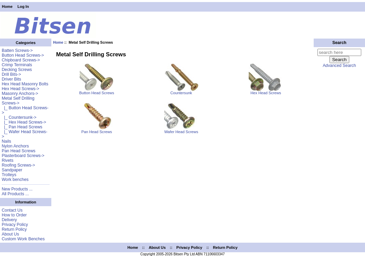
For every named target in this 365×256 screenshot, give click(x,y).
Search (339, 42)
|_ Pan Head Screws (22, 127)
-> (18, 100)
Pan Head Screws (19, 150)
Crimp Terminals (17, 64)
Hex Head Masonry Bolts (25, 84)
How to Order (14, 215)
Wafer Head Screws (181, 130)
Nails (6, 141)
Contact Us (12, 210)
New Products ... (17, 189)
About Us (10, 234)
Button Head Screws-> (23, 55)
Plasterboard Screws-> (23, 155)
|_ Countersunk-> (19, 117)
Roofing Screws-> (18, 165)
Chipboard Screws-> (21, 60)
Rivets (7, 160)
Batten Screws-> (17, 50)
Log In (23, 6)
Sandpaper (12, 170)
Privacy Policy (15, 224)
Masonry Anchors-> (20, 93)
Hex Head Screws (266, 91)
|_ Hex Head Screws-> (24, 122)
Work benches (15, 179)
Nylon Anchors (15, 146)
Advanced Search (339, 65)
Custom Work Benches (23, 239)
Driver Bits (11, 79)
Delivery (9, 219)
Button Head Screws (96, 91)
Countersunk (181, 91)
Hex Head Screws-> (20, 88)
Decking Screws (17, 69)
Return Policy (14, 229)
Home (7, 6)
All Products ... (15, 193)
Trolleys (9, 174)
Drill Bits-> (11, 74)
